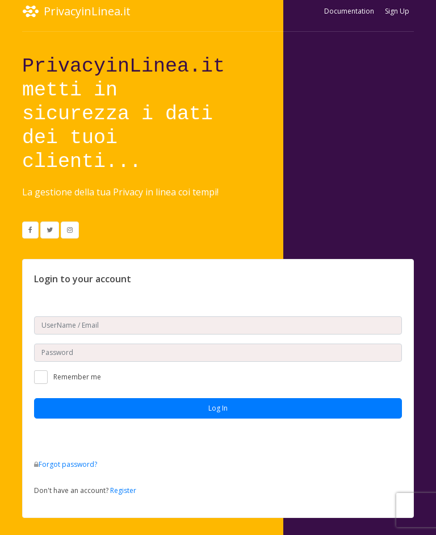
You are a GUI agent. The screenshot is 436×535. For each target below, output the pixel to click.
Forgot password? (68, 464)
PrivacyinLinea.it (76, 11)
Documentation (349, 11)
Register (123, 490)
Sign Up (397, 11)
